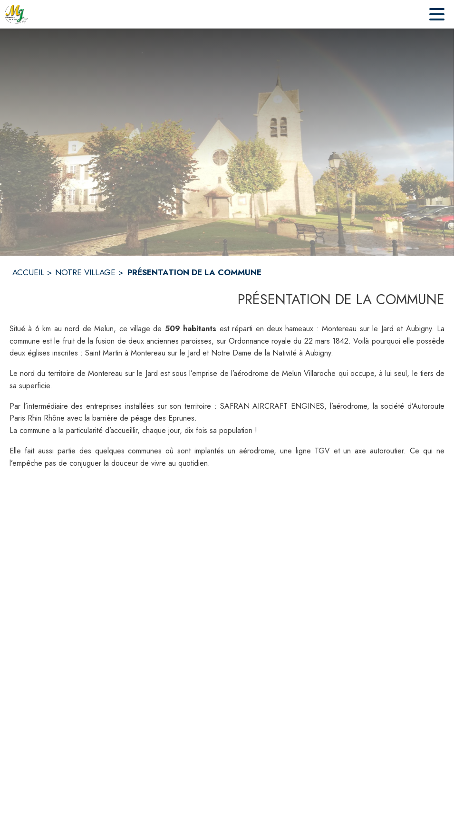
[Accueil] (17, 14)
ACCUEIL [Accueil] (28, 272)
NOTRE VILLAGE (85, 272)
